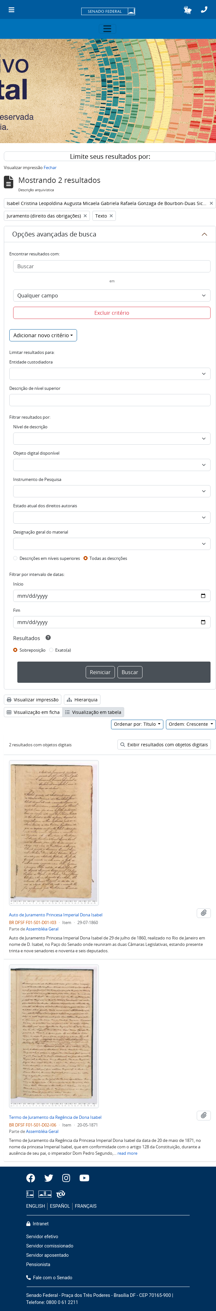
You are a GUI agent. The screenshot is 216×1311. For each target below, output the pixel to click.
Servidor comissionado (49, 1246)
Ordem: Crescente (189, 724)
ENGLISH (35, 1206)
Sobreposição (33, 650)
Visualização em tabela (93, 712)
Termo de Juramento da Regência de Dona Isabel (55, 1117)
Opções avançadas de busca (54, 234)
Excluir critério (111, 312)
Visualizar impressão (32, 700)
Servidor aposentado (47, 1255)
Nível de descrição (30, 427)
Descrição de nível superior (34, 388)
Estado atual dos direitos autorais (45, 506)
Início (18, 584)
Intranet (37, 1224)
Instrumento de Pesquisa (37, 479)
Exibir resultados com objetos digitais (164, 744)
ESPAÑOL (60, 1206)
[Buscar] (112, 266)
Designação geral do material (40, 532)
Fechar (50, 167)
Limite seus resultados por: (110, 156)
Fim (16, 610)
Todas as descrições (108, 558)
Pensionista (38, 1264)
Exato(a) (63, 650)
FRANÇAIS (86, 1206)
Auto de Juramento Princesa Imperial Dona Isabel (55, 915)
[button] (188, 10)
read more (127, 1153)
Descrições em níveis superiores (50, 558)
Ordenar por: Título (135, 724)
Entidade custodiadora (31, 362)
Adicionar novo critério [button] (41, 335)
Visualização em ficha (33, 712)
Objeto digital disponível (36, 453)
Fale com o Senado (49, 1278)
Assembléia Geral (42, 929)
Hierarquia (82, 700)
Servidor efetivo (42, 1236)
